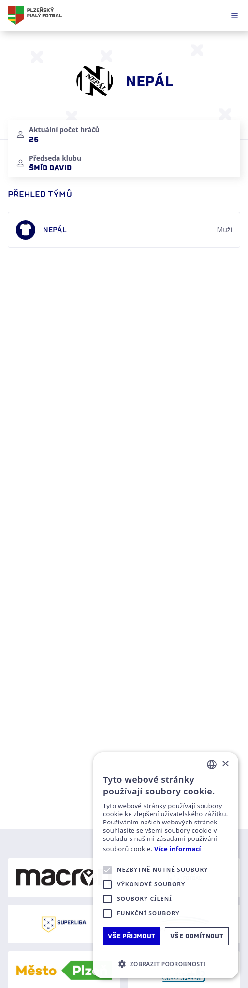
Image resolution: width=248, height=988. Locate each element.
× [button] (225, 764)
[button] (166, 964)
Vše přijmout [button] (132, 936)
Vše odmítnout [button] (196, 936)
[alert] (165, 865)
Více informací (177, 849)
